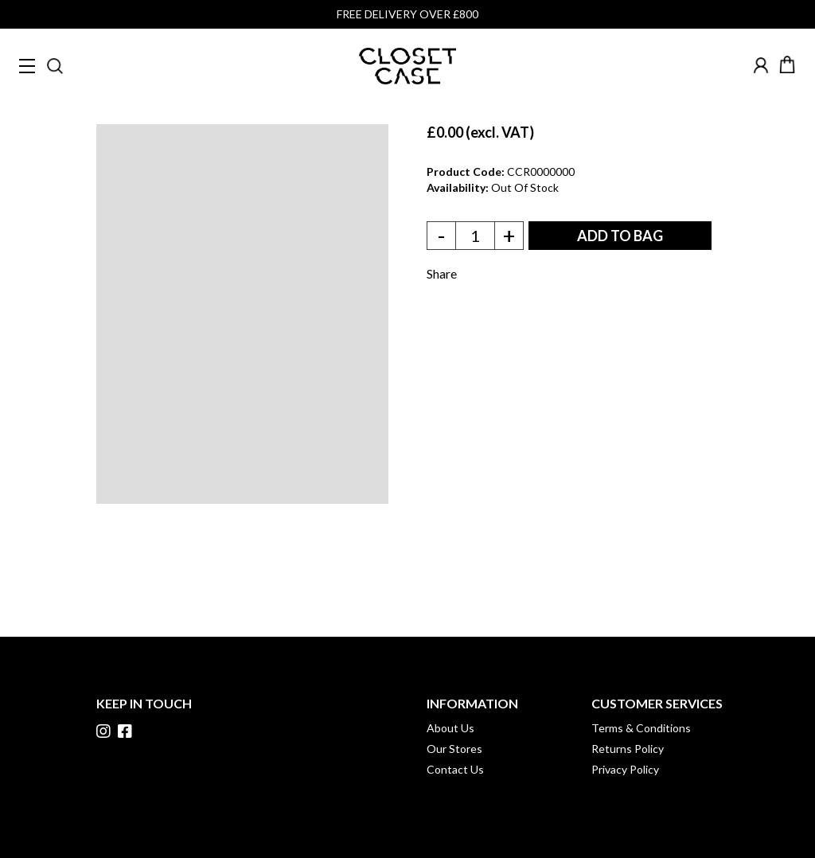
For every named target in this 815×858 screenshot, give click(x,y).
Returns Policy (627, 748)
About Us (450, 728)
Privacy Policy (625, 769)
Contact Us (455, 769)
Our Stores (454, 748)
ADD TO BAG (620, 235)
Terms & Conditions (641, 728)
